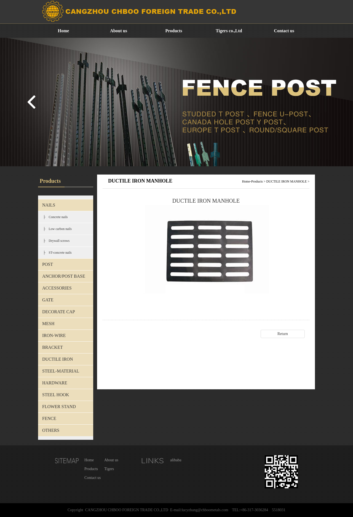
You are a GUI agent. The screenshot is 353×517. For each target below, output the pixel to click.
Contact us (284, 30)
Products (173, 30)
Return (282, 334)
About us (118, 30)
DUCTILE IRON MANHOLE (286, 181)
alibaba (175, 460)
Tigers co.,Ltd (229, 30)
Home (63, 30)
